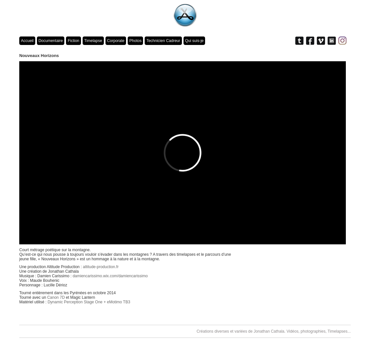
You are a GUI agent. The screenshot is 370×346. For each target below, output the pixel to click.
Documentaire (51, 40)
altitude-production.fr (101, 267)
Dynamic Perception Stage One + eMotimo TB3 (89, 302)
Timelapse (93, 40)
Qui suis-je (194, 40)
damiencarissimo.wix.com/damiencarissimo (110, 276)
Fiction (73, 40)
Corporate (115, 40)
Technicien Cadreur (163, 40)
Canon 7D (56, 297)
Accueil (27, 40)
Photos (135, 40)
